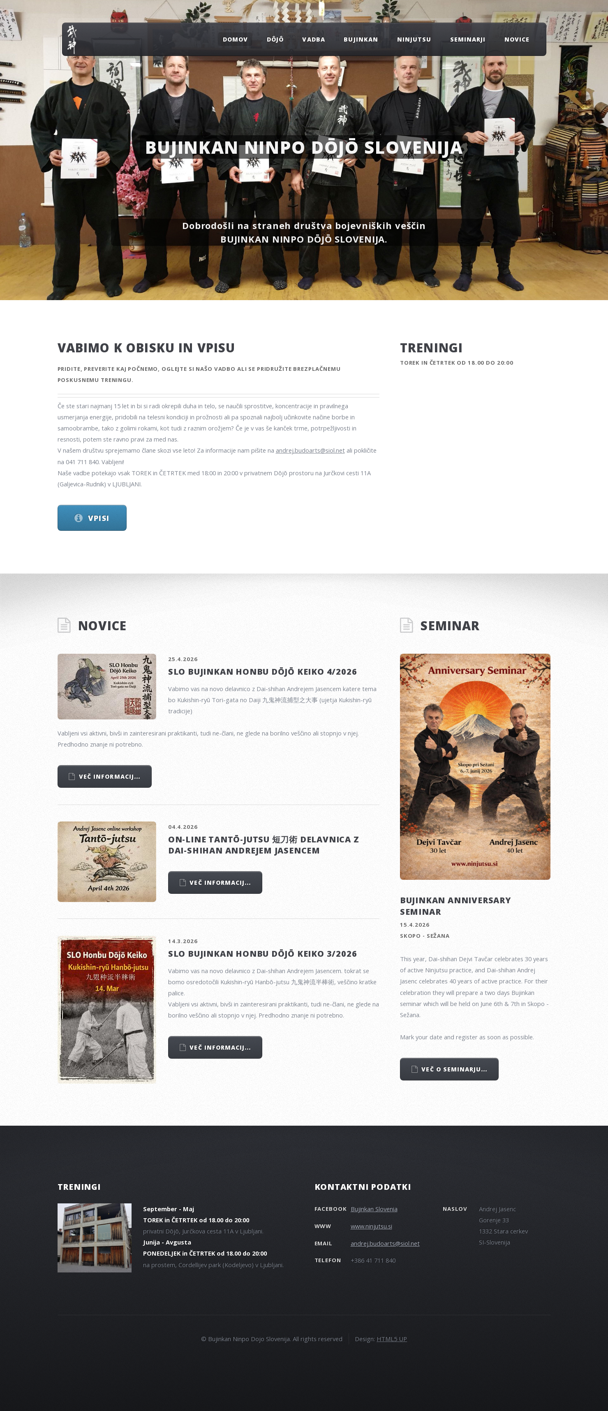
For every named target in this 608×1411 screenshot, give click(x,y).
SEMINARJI (467, 39)
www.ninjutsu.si (371, 1226)
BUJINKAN (361, 39)
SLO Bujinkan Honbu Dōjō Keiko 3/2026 (262, 953)
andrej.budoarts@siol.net (310, 450)
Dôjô (275, 39)
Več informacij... (109, 776)
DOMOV (235, 39)
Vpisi (99, 518)
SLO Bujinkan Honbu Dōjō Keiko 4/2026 (262, 671)
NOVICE (516, 39)
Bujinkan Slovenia (374, 1209)
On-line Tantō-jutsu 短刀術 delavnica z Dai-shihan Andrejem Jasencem (263, 845)
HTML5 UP (392, 1339)
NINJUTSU (414, 39)
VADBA (313, 39)
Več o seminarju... (454, 1069)
